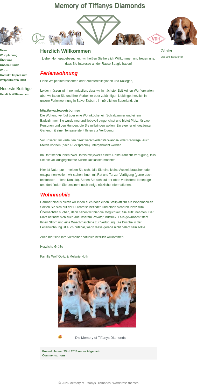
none (53, 355)
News (4, 50)
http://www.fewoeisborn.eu (60, 110)
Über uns (6, 60)
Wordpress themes (125, 383)
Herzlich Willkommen (14, 94)
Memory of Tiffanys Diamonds (90, 383)
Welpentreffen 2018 (13, 80)
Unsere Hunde (9, 65)
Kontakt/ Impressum (13, 75)
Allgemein (93, 351)
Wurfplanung (8, 55)
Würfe (4, 70)
